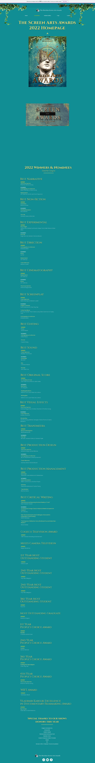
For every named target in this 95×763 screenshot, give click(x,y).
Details (47, 113)
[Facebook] (51, 759)
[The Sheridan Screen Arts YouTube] (47, 759)
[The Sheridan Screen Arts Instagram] (43, 759)
